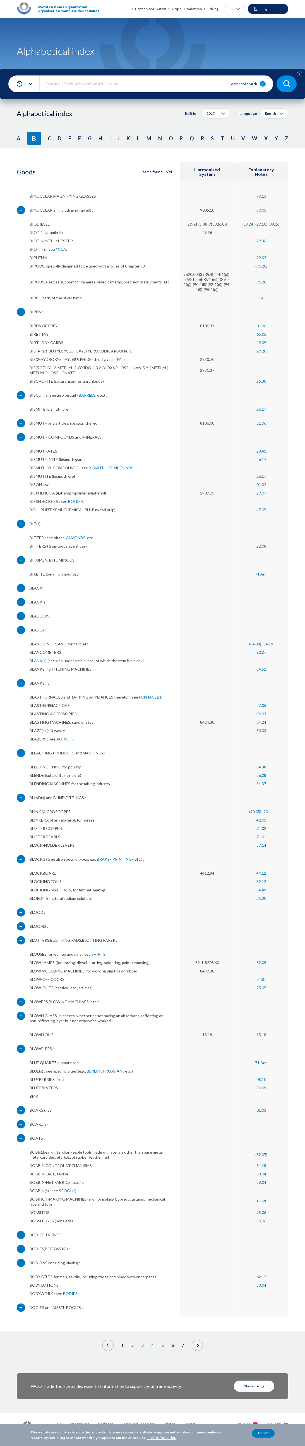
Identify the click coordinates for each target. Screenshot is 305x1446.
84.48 (261, 1165)
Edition (192, 113)
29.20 (261, 351)
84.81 (261, 979)
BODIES (70, 1293)
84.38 (261, 767)
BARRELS (87, 395)
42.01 (261, 820)
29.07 (261, 493)
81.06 (261, 423)
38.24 (248, 224)
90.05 (261, 210)
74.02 (261, 828)
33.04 (261, 1285)
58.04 (261, 1174)
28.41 (261, 451)
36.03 (261, 713)
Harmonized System (150, 9)
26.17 (261, 409)
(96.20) (261, 266)
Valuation (194, 9)
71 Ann (261, 574)
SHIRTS (98, 954)
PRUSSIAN (112, 1071)
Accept (263, 1433)
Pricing (212, 9)
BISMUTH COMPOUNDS (111, 467)
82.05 (261, 962)
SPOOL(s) (67, 1190)
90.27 (261, 652)
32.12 (261, 881)
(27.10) (261, 224)
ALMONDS (75, 537)
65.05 (261, 334)
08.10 (261, 1079)
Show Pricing (254, 1386)
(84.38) (255, 644)
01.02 (261, 484)
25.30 (261, 381)
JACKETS (65, 739)
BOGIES (75, 501)
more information (161, 1437)
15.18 (261, 1034)
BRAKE (103, 859)
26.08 (261, 775)
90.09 (261, 1087)
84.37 (261, 783)
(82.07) (261, 1154)
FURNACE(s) (150, 697)
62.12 (261, 1276)
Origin (176, 9)
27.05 (261, 705)
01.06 (261, 325)
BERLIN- (94, 1071)
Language (248, 113)
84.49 (261, 890)
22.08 (261, 546)
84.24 (261, 722)
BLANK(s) (38, 660)
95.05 (261, 987)
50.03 (261, 730)
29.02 (261, 257)
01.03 (261, 1110)
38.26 (274, 224)
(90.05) (255, 811)
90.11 (268, 811)
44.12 (261, 873)
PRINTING (122, 859)
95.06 (261, 1212)
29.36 (261, 240)
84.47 (261, 1201)
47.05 (261, 509)
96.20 (261, 282)
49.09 (261, 342)
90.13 (261, 196)
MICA (61, 249)
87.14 (261, 845)
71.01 (261, 836)
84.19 (268, 644)
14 (261, 297)
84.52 (261, 669)
